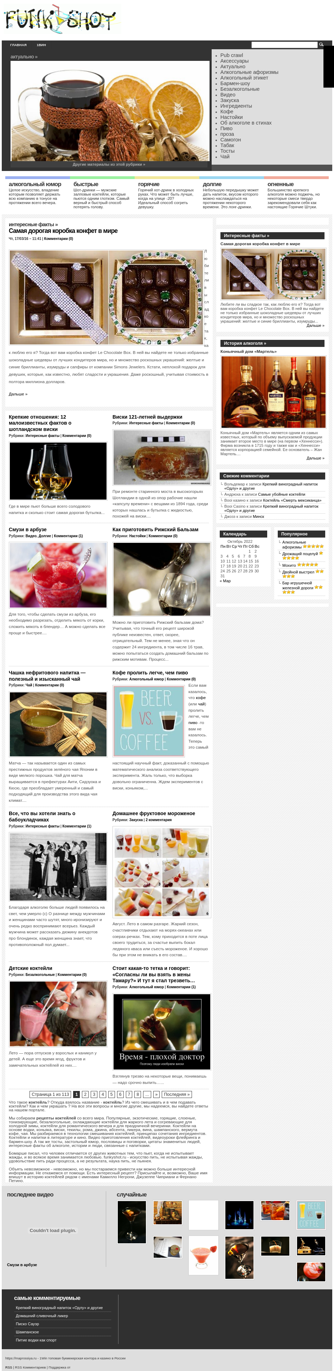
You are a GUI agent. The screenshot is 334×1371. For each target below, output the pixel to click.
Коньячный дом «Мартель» (248, 351)
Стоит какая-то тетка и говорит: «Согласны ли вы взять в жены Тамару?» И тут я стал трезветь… (154, 974)
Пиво (226, 128)
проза (227, 134)
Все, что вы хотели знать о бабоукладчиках (42, 817)
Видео (228, 94)
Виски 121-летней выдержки (147, 417)
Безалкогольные (240, 89)
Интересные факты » (246, 235)
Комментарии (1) (68, 536)
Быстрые (85, 184)
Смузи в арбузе (28, 529)
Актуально (232, 66)
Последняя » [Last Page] (177, 1094)
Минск (258, 516)
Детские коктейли (30, 968)
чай (201, 704)
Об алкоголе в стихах (246, 123)
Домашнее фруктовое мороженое (154, 813)
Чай (225, 156)
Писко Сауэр (27, 1324)
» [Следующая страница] (156, 1094)
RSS (8, 1367)
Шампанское (27, 1332)
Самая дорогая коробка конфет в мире (63, 230)
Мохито (289, 565)
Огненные (281, 184)
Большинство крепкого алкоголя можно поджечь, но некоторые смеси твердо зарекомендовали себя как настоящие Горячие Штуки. (294, 198)
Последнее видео (30, 1194)
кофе (201, 697)
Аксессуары (234, 61)
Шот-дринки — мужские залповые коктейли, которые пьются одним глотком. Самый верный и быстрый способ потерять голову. (101, 198)
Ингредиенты (236, 106)
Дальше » (18, 394)
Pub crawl (231, 55)
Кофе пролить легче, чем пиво (150, 672)
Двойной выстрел (298, 572)
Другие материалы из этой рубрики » (109, 164)
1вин (41, 45)
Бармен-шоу (235, 83)
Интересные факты (31, 224)
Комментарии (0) (58, 239)
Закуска (229, 100)
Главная (18, 45)
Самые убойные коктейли (281, 494)
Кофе (226, 111)
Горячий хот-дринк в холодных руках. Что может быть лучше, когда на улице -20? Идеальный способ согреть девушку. (166, 198)
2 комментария (159, 820)
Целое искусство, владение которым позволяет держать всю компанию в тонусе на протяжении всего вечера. (34, 196)
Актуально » (24, 56)
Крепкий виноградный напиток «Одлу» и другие (59, 1308)
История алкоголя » (245, 343)
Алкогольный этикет (244, 78)
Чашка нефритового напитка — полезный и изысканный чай (47, 676)
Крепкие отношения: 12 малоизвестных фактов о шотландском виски (40, 423)
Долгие (212, 184)
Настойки (231, 117)
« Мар (225, 581)
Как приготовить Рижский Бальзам (155, 529)
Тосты (227, 151)
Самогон (230, 139)
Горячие (148, 184)
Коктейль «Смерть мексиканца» (292, 500)
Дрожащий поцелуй (300, 554)
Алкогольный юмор (35, 184)
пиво (193, 722)
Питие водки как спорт (36, 1340)
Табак (227, 145)
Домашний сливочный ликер (42, 1316)
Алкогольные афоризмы (249, 72)
